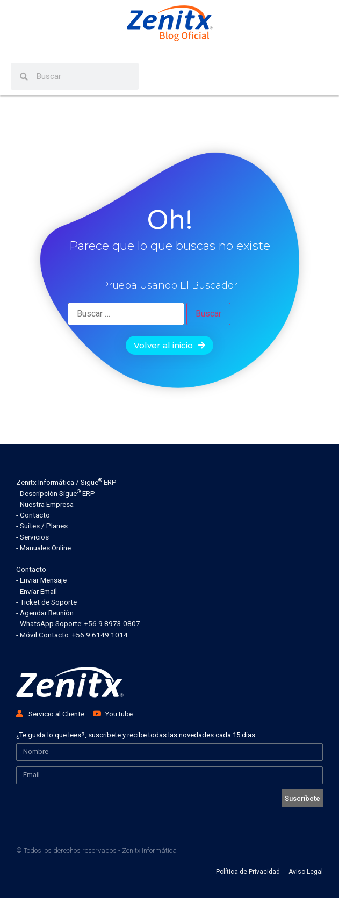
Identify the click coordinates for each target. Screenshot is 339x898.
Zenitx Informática (149, 850)
